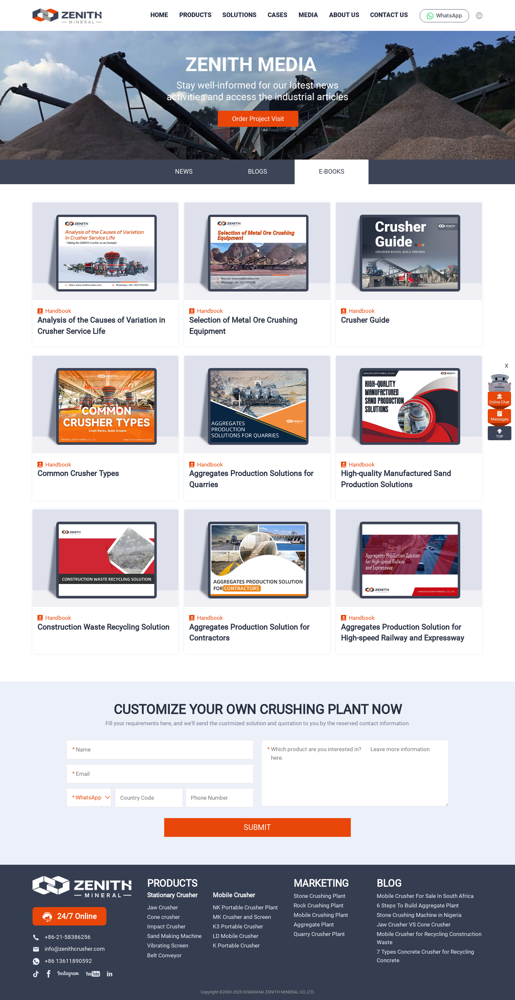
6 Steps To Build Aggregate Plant (418, 905)
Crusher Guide (365, 320)
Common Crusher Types (78, 473)
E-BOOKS (331, 171)
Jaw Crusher (162, 907)
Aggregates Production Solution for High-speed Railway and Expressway (402, 632)
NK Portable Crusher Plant (245, 907)
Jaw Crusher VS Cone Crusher (414, 924)
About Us (344, 15)
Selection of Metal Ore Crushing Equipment (243, 326)
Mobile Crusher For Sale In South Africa (425, 896)
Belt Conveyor (164, 955)
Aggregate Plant (314, 924)
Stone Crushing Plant (320, 896)
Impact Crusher (166, 926)
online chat (499, 398)
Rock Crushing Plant (319, 905)
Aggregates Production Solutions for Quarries (251, 479)
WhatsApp (444, 15)
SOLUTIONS (239, 15)
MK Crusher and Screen (242, 917)
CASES (277, 15)
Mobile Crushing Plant (321, 915)
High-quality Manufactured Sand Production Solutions (396, 479)
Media (308, 15)
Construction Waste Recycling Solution (103, 627)
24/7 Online (69, 917)
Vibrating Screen (167, 945)
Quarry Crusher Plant (319, 934)
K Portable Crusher (236, 945)
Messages (499, 416)
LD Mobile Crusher (235, 936)
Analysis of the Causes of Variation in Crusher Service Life (101, 326)
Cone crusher (163, 917)
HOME (159, 15)
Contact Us (389, 15)
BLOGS (257, 171)
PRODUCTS (195, 15)
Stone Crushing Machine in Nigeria (419, 915)
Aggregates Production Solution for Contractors (249, 632)
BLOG (389, 883)
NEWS (183, 171)
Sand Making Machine (174, 936)
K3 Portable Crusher (238, 926)
